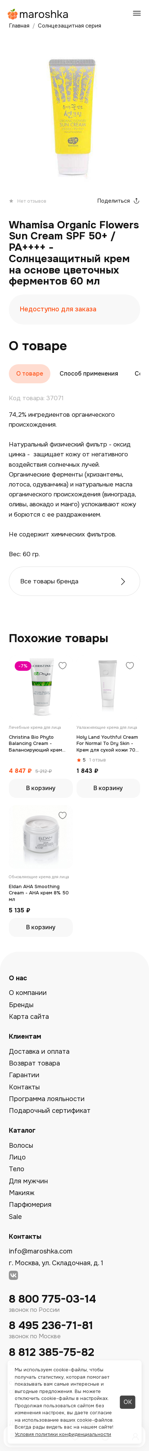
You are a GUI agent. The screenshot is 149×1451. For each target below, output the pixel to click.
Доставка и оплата (39, 1051)
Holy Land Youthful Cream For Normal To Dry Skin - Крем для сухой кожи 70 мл (107, 743)
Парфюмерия (30, 1205)
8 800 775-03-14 (52, 1299)
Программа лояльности (47, 1099)
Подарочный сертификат (50, 1111)
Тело (16, 1169)
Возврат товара (34, 1063)
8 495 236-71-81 (51, 1326)
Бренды (21, 1005)
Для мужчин (28, 1181)
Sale (15, 1217)
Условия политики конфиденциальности (63, 1434)
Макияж (22, 1193)
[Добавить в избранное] (62, 666)
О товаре (29, 373)
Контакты (24, 1087)
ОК (128, 1402)
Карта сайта (29, 1017)
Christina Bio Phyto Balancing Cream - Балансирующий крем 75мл (35, 743)
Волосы (21, 1145)
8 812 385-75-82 (51, 1352)
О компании (28, 993)
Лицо (17, 1157)
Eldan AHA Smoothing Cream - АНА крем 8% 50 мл (39, 892)
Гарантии (24, 1075)
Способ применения (89, 373)
